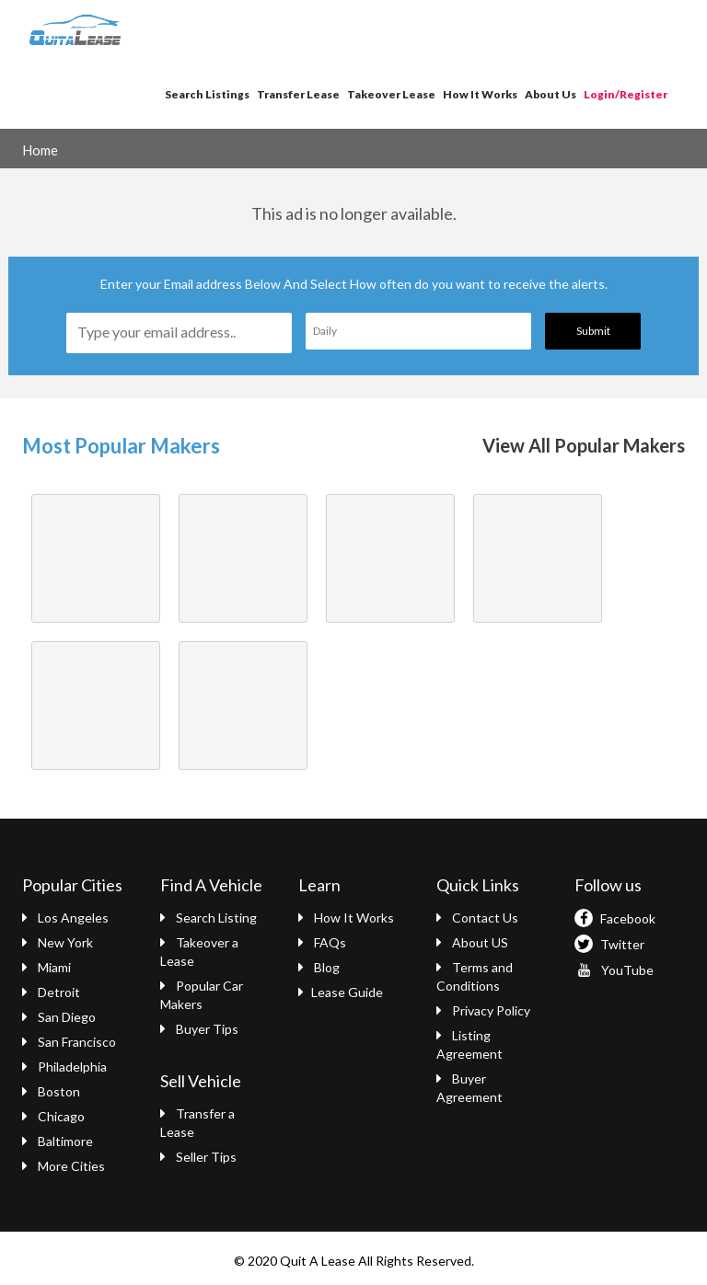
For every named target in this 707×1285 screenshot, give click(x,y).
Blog (319, 967)
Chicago (53, 1116)
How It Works (480, 94)
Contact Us (477, 917)
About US (472, 942)
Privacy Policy (483, 1010)
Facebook (614, 918)
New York (57, 942)
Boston (51, 1091)
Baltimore (57, 1141)
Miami (46, 967)
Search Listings (207, 94)
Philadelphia (64, 1066)
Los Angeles (65, 917)
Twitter (609, 944)
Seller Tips (198, 1157)
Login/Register (625, 94)
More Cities (63, 1166)
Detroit (51, 992)
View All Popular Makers (583, 445)
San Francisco (69, 1042)
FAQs (322, 942)
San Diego (59, 1017)
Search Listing (208, 917)
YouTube (614, 970)
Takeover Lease (391, 94)
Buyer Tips (199, 1029)
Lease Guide (340, 992)
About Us (550, 94)
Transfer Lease (298, 94)
